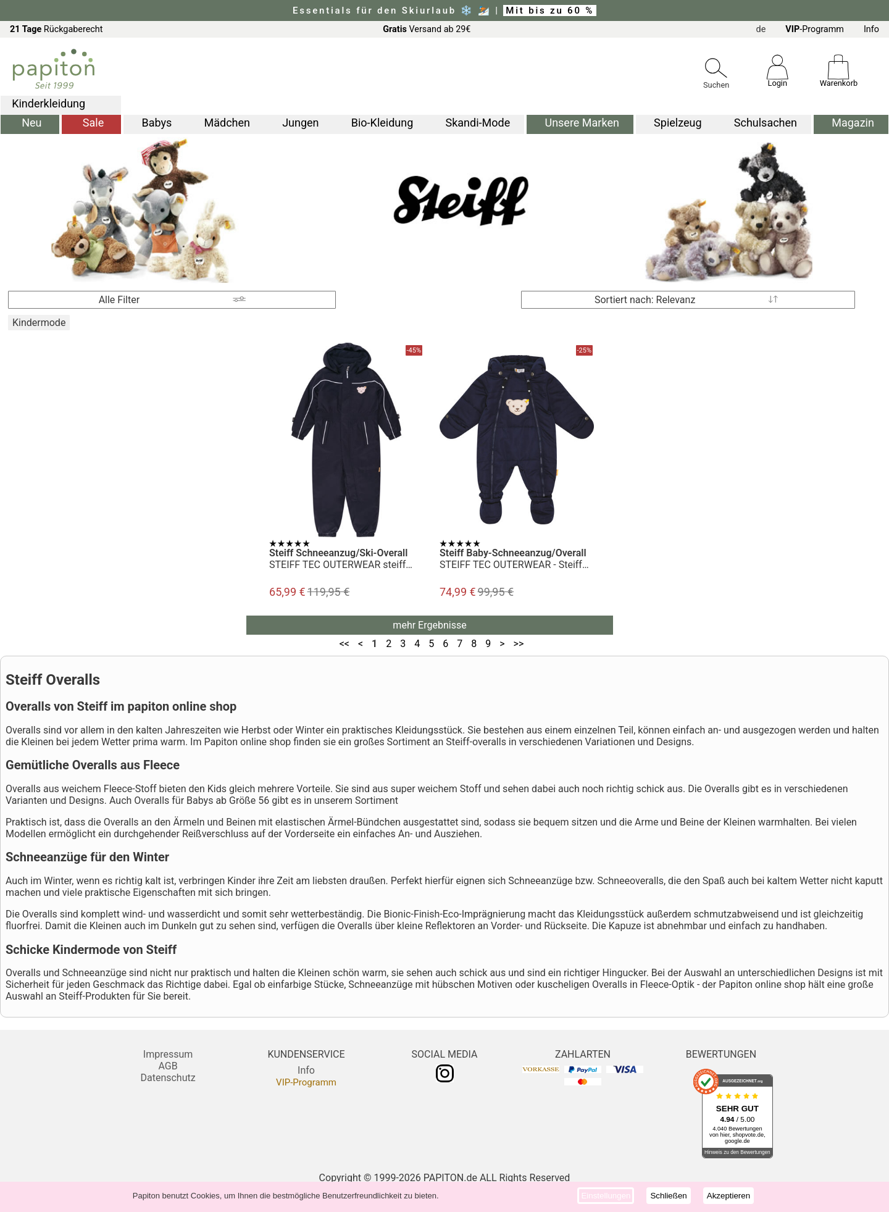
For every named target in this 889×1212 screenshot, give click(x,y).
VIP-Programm (306, 1082)
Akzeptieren (728, 1195)
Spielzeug (677, 122)
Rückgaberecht (56, 29)
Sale (93, 122)
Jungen (300, 122)
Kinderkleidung (48, 103)
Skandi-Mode (478, 122)
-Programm (814, 29)
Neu (31, 122)
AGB (167, 1066)
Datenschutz (167, 1078)
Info (871, 29)
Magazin (853, 122)
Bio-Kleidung (382, 122)
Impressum (168, 1054)
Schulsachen (765, 122)
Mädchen (226, 122)
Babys (156, 122)
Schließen (668, 1195)
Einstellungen (605, 1195)
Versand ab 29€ (426, 29)
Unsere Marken (582, 122)
